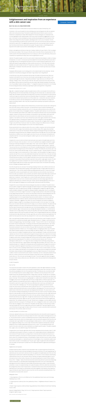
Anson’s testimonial (15, 401)
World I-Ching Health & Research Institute (31, 13)
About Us (16, 13)
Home (11, 13)
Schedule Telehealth (67, 22)
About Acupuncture (48, 13)
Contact (72, 13)
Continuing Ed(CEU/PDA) (61, 13)
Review (45, 15)
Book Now (41, 15)
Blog (68, 13)
